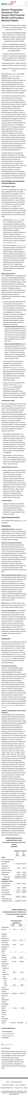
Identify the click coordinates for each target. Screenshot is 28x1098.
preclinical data (20, 245)
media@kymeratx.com (7, 1035)
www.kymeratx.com (6, 658)
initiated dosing (17, 220)
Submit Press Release (8, 1085)
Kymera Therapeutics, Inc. (16, 76)
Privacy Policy (18, 1088)
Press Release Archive (16, 1082)
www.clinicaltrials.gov (10, 242)
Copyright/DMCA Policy (7, 1088)
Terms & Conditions (20, 1085)
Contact (25, 1088)
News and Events (18, 654)
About (7, 1082)
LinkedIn (3, 707)
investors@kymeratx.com (8, 1033)
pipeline (22, 520)
